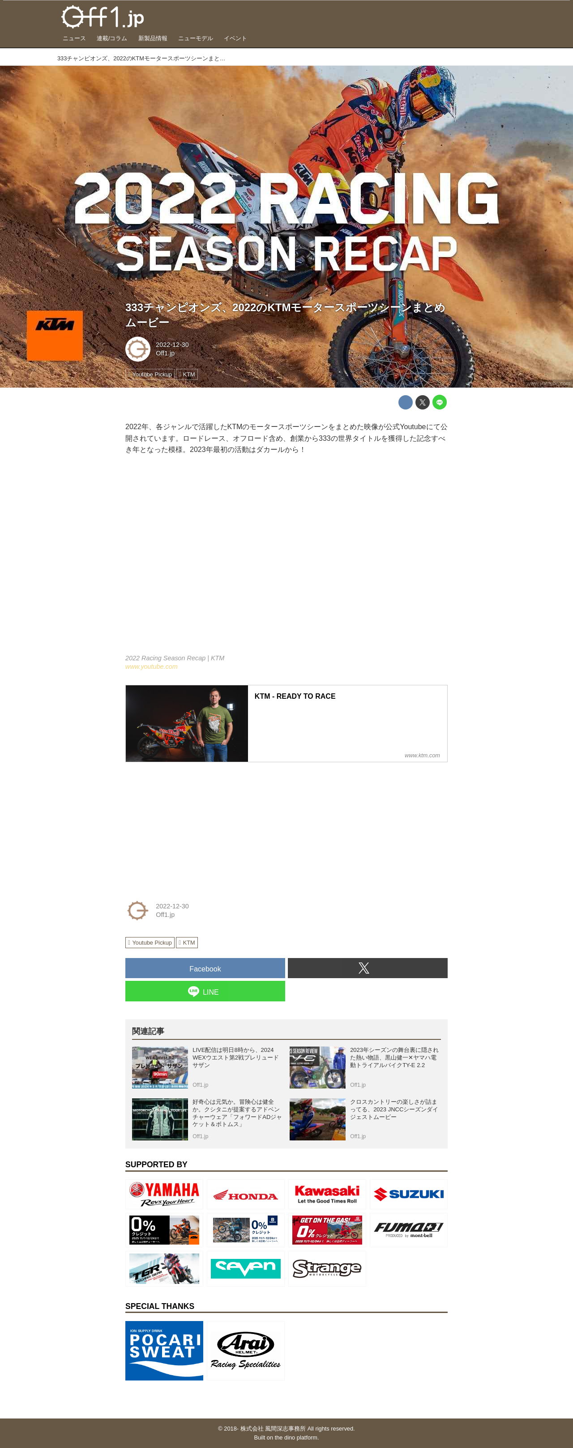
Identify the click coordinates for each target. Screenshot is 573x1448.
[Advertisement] (192, 825)
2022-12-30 (172, 344)
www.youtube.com (548, 383)
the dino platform (296, 1437)
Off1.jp (165, 353)
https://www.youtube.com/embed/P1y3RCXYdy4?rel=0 (286, 560)
